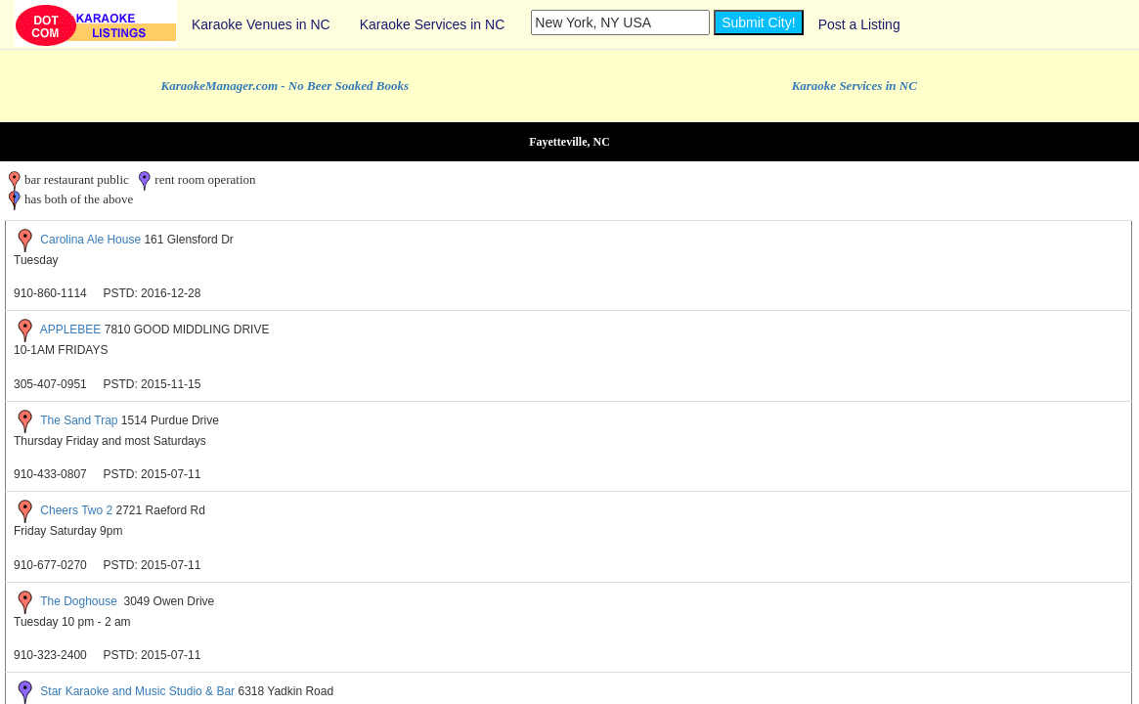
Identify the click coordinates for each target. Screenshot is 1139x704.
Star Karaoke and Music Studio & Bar (137, 691)
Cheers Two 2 (76, 510)
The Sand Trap (78, 420)
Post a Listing (859, 24)
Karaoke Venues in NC (261, 24)
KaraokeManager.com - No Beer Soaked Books (285, 85)
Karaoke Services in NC (432, 24)
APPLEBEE (71, 330)
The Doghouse (80, 601)
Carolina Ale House (90, 239)
